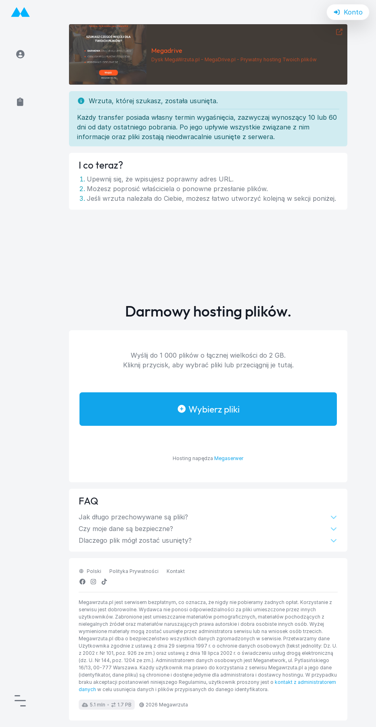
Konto (348, 12)
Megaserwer (228, 458)
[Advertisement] (208, 256)
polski (90, 571)
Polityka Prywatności (134, 571)
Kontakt (176, 571)
